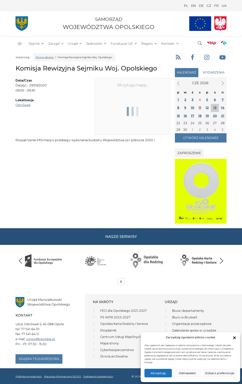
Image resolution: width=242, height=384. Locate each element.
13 (214, 108)
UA (224, 6)
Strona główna (45, 57)
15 (178, 116)
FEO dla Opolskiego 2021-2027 (123, 311)
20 (215, 116)
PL (186, 6)
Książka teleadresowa (39, 359)
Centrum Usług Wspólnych (121, 337)
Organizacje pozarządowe (192, 324)
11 (200, 108)
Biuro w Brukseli (184, 317)
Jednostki (96, 43)
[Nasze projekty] (200, 23)
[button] (234, 337)
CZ (209, 6)
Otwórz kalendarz (200, 138)
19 (207, 116)
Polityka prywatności (29, 376)
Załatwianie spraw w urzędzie (194, 330)
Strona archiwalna (114, 356)
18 (200, 116)
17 (192, 116)
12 (207, 108)
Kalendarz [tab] (186, 72)
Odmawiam (187, 373)
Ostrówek (23, 105)
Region (149, 43)
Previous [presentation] (20, 261)
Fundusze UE (124, 43)
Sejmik (36, 43)
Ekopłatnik (108, 330)
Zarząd (56, 43)
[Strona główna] (20, 43)
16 (185, 116)
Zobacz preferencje (219, 373)
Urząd (75, 43)
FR (216, 6)
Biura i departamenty (188, 311)
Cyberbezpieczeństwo (117, 350)
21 (222, 116)
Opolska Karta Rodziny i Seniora (124, 324)
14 (222, 108)
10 (192, 108)
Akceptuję (158, 373)
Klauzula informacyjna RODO (62, 376)
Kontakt (170, 43)
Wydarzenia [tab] (213, 72)
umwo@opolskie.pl (40, 339)
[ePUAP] (223, 43)
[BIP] (211, 43)
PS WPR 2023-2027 (115, 317)
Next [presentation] (221, 261)
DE (201, 6)
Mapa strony (109, 343)
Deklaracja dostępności (98, 376)
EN (193, 6)
